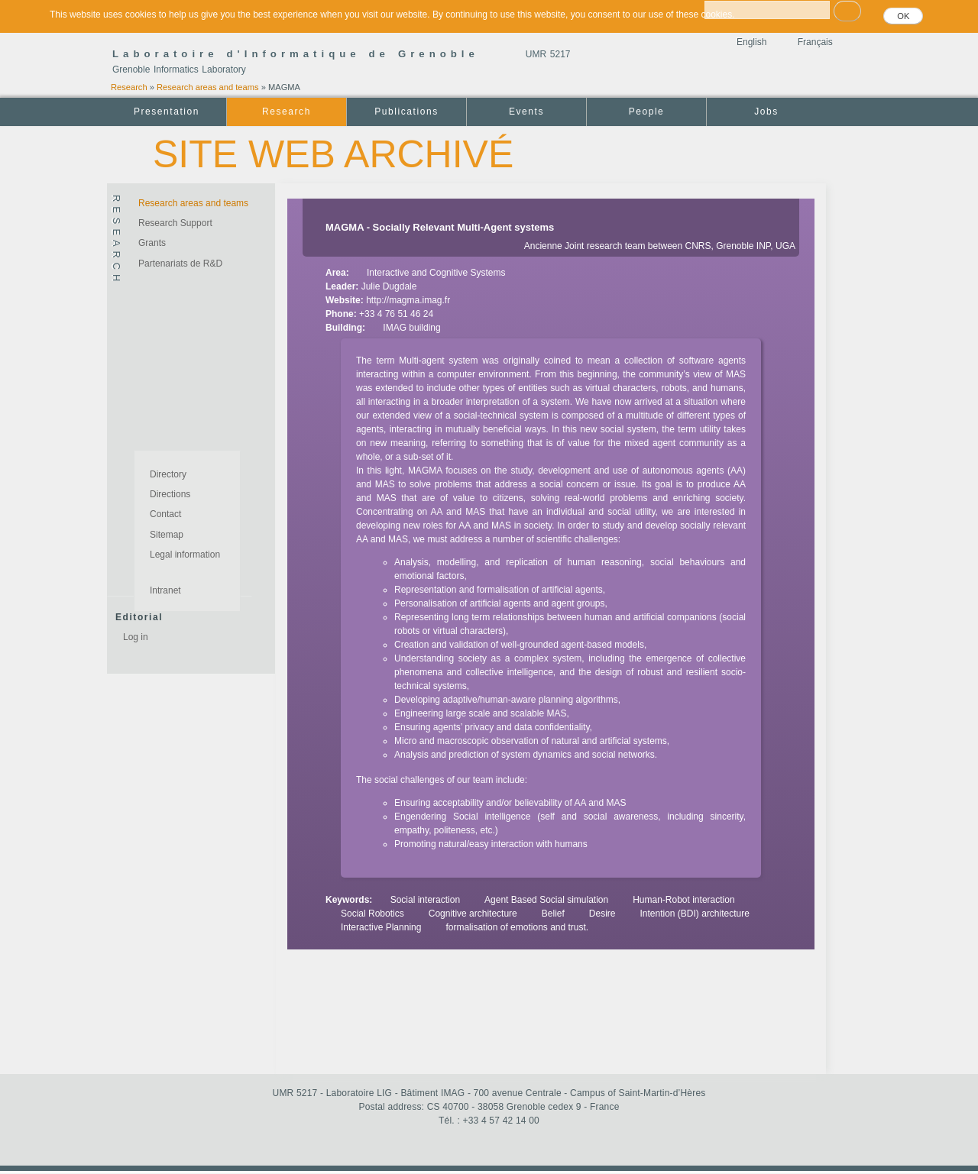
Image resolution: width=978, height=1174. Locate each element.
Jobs (766, 111)
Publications (406, 111)
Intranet (165, 590)
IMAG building (411, 327)
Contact (165, 514)
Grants (152, 243)
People (647, 111)
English (751, 42)
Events (526, 111)
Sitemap (166, 534)
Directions (170, 494)
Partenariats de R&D (180, 263)
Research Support (175, 223)
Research (129, 87)
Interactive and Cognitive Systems (436, 272)
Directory (168, 474)
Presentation (166, 111)
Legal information (185, 554)
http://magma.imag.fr (408, 300)
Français (815, 42)
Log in (135, 637)
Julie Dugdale (389, 286)
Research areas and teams (208, 87)
